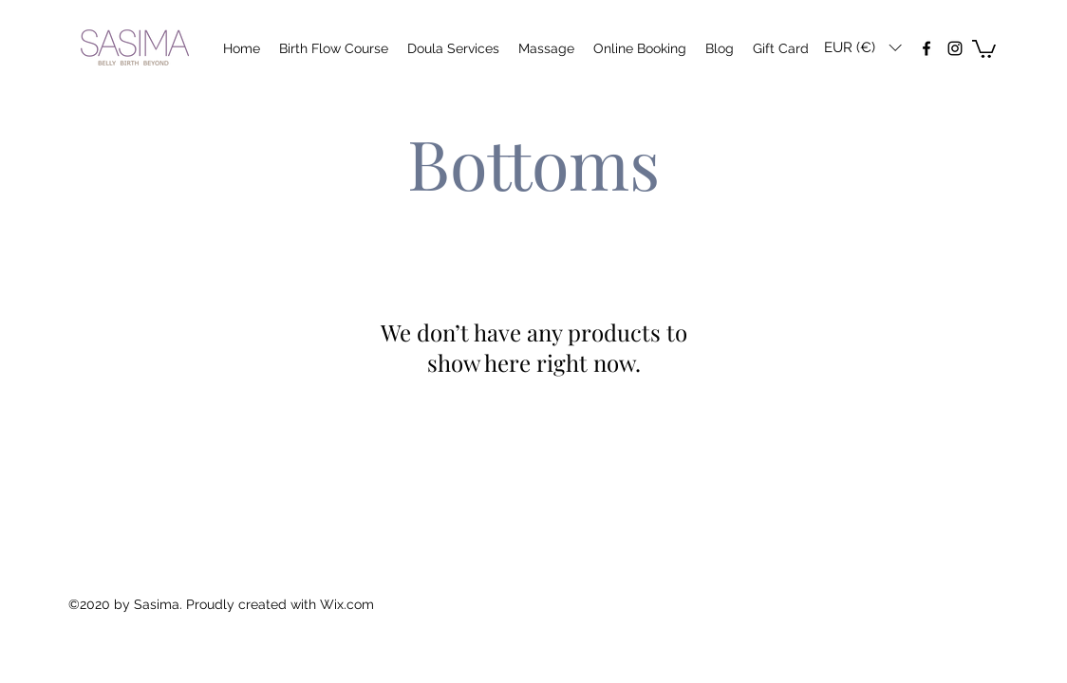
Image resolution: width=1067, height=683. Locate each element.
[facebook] (926, 48)
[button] (862, 47)
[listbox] (862, 47)
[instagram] (954, 48)
